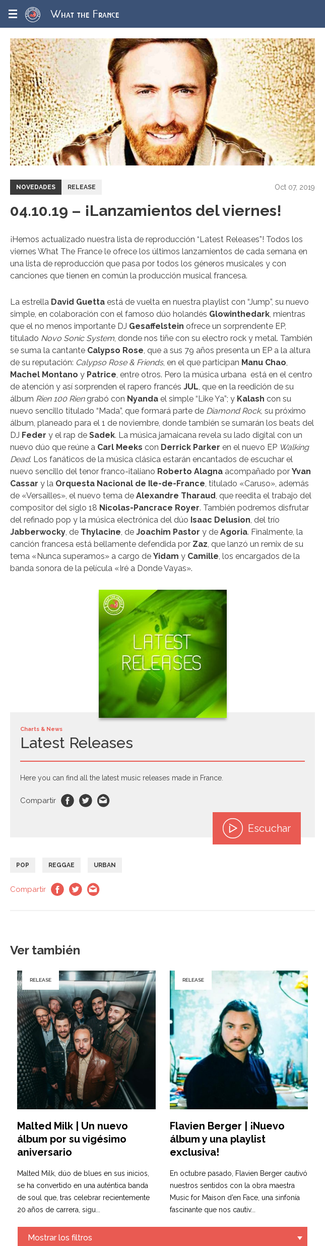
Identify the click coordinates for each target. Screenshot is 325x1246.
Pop (22, 865)
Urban (105, 865)
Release (82, 187)
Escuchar (257, 828)
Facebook (67, 800)
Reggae (61, 865)
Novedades (35, 187)
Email (103, 800)
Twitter (85, 800)
